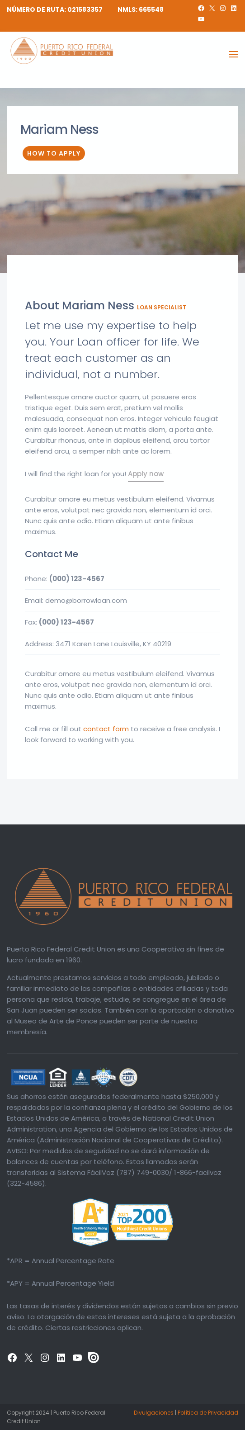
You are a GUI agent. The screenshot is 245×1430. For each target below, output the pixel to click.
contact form (106, 729)
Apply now (146, 473)
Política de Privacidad (208, 1412)
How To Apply (53, 153)
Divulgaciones (154, 1412)
